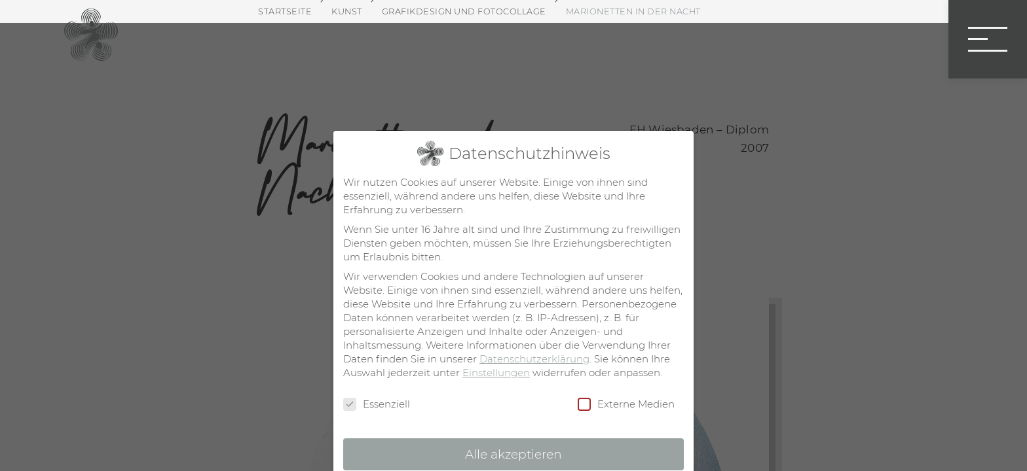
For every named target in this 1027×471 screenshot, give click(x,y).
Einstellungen (496, 372)
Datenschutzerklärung (534, 359)
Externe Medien (626, 404)
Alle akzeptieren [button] (513, 454)
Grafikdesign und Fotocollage (464, 11)
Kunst (346, 11)
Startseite (285, 11)
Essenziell (376, 404)
